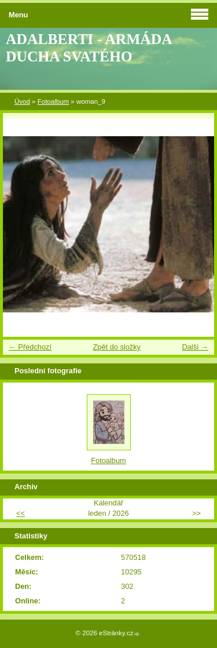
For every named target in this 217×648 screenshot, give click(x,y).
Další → (195, 347)
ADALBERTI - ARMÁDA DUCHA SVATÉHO (88, 48)
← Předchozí (30, 347)
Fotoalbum (53, 101)
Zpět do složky (117, 347)
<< (20, 513)
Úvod (22, 101)
